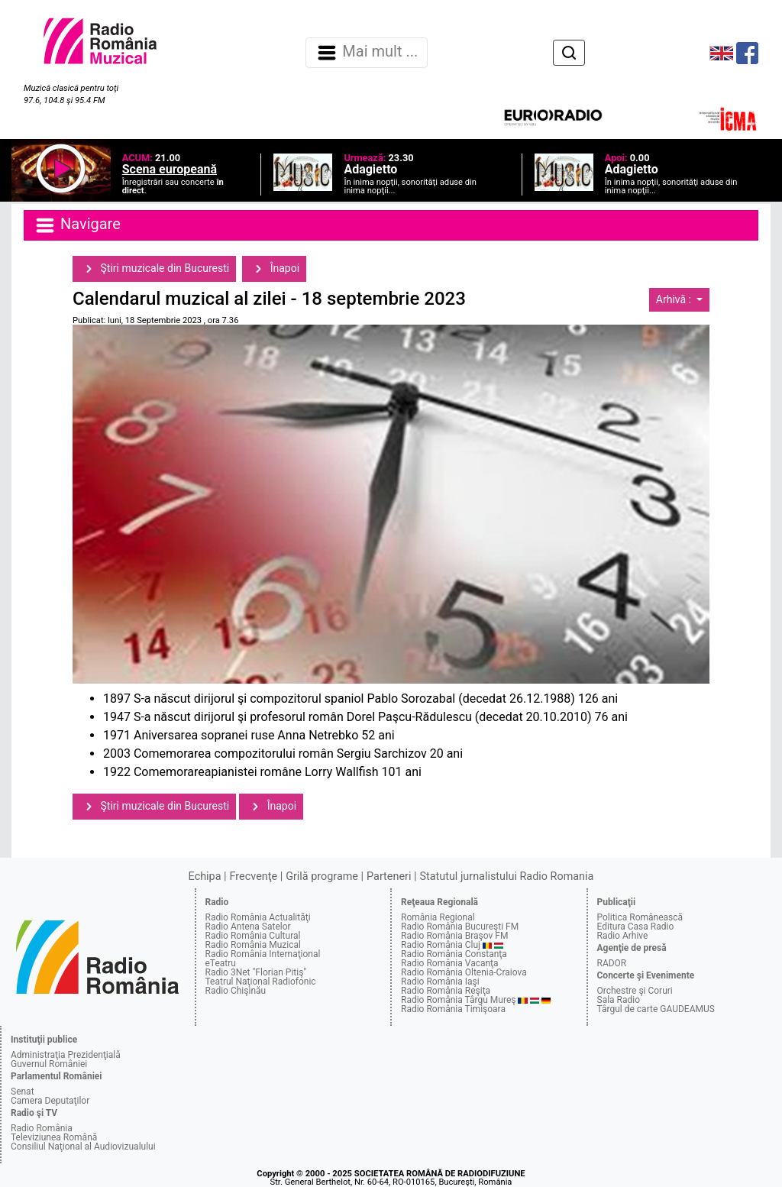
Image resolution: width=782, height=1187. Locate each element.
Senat (22, 1091)
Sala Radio (619, 1000)
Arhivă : (675, 299)
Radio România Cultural (253, 935)
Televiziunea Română (54, 1137)
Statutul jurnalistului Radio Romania (506, 876)
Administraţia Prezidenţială (66, 1055)
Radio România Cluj (440, 945)
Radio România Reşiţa (445, 990)
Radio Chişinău (236, 990)
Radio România (42, 1128)
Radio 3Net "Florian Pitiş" (256, 972)
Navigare (77, 225)
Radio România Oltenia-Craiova (464, 972)
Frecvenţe (253, 876)
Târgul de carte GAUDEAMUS (656, 1009)
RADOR (612, 963)
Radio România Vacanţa (450, 963)
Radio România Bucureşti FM (460, 926)
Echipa (205, 876)
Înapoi (274, 269)
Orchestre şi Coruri (635, 990)
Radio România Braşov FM (454, 935)
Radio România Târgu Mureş (458, 1000)
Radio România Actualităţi (258, 917)
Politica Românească (640, 917)
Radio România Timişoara (453, 1009)
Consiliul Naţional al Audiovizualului (83, 1146)
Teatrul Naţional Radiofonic (260, 981)
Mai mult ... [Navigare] (366, 52)
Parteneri (389, 876)
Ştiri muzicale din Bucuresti (154, 269)
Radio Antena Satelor (248, 926)
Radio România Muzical (253, 945)
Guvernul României (49, 1064)
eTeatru (220, 963)
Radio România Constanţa (454, 954)
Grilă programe (322, 876)
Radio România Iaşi (440, 981)
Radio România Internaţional (263, 954)
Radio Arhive (622, 935)
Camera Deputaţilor (50, 1100)
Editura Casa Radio (635, 926)
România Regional (438, 917)
